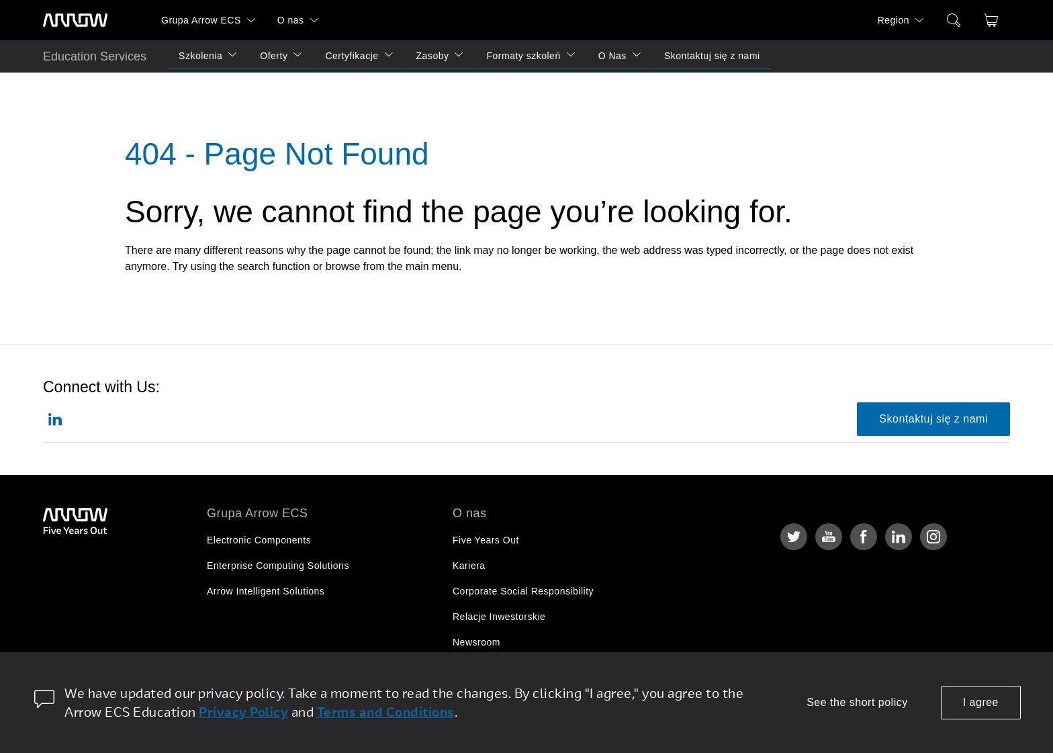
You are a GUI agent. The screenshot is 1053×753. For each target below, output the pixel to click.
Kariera (469, 565)
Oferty (273, 55)
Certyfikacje (351, 55)
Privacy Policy (243, 711)
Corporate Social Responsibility (523, 591)
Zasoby (432, 55)
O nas (290, 20)
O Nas (612, 55)
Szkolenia (200, 55)
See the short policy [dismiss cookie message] (857, 702)
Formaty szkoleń (523, 55)
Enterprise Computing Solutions (278, 565)
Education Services (94, 56)
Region (893, 20)
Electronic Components (259, 540)
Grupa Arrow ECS (201, 20)
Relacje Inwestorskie (499, 616)
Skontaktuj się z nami (712, 55)
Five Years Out (486, 540)
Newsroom (476, 642)
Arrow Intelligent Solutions (265, 591)
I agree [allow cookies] (981, 702)
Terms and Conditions (386, 711)
